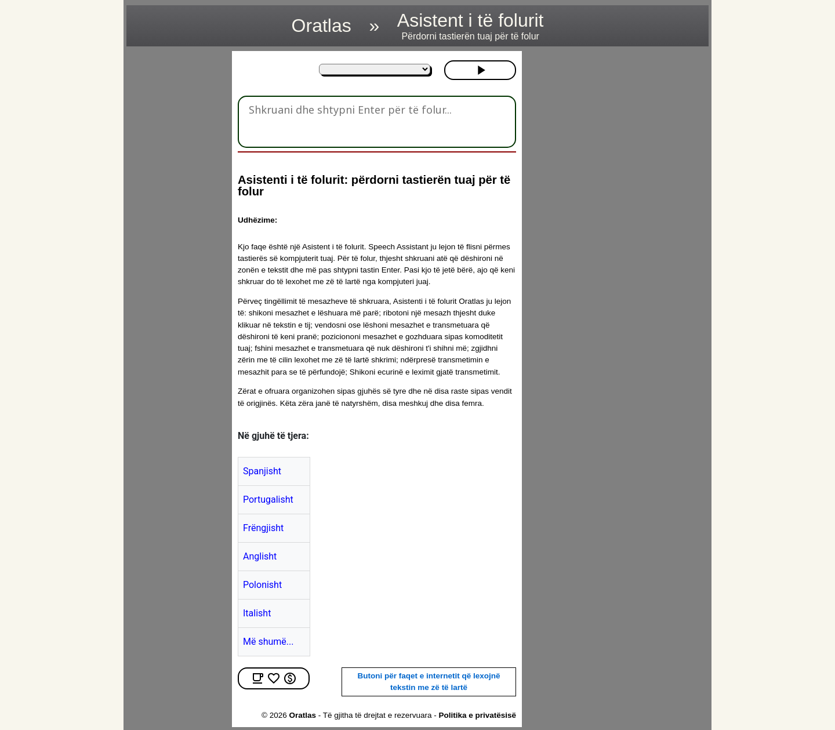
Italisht (257, 613)
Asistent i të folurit (470, 26)
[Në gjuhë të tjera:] (374, 69)
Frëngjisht (263, 527)
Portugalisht (268, 499)
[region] (175, 225)
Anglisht (260, 556)
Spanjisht (262, 471)
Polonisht (262, 584)
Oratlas (321, 25)
